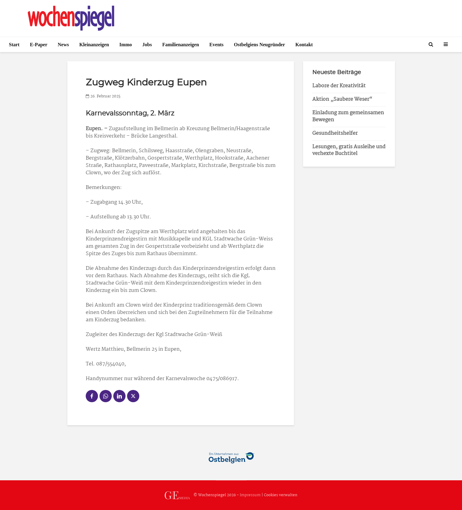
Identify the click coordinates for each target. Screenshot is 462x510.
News (63, 44)
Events (216, 44)
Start (14, 44)
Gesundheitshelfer (335, 133)
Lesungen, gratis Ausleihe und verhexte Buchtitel (348, 150)
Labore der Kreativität (339, 86)
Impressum (250, 495)
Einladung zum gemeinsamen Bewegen (348, 116)
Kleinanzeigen (94, 44)
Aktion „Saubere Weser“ (342, 99)
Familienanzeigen (180, 44)
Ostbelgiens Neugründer (259, 44)
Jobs (147, 44)
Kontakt (304, 44)
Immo (125, 44)
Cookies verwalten (280, 495)
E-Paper (38, 44)
